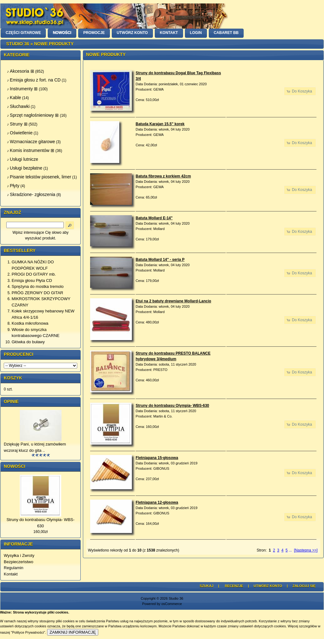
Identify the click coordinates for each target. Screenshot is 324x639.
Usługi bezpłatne (26, 168)
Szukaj (206, 586)
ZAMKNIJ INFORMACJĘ (73, 632)
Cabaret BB (226, 33)
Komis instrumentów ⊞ (32, 150)
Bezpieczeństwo (18, 561)
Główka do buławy (28, 341)
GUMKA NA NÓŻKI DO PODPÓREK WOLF (33, 265)
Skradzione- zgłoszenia (32, 194)
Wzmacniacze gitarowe (32, 141)
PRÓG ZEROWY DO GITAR (37, 292)
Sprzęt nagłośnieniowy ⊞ (34, 115)
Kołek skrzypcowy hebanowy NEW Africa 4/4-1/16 (43, 314)
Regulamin (13, 567)
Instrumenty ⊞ (24, 88)
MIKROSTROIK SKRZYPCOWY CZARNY (41, 301)
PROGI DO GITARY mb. (34, 274)
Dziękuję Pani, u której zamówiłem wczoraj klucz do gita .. (35, 447)
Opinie (11, 401)
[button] (300, 91)
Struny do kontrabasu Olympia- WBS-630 (41, 522)
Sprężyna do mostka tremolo (37, 286)
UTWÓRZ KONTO (132, 33)
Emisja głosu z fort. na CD (35, 79)
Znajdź (12, 212)
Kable (15, 97)
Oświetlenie (21, 132)
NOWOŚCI (62, 33)
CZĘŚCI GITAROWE (23, 33)
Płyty (14, 185)
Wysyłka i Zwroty (19, 555)
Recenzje (234, 586)
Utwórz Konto (268, 586)
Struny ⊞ (18, 123)
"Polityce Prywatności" (28, 632)
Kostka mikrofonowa (30, 323)
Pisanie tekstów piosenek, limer (40, 176)
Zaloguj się (304, 586)
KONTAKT (169, 33)
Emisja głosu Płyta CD (32, 280)
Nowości (14, 466)
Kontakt (11, 574)
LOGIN (196, 33)
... (290, 550)
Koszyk (13, 377)
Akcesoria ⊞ (22, 71)
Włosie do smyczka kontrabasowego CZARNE (35, 332)
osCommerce (171, 604)
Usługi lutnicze (24, 159)
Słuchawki (20, 106)
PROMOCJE (94, 33)
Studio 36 (176, 598)
